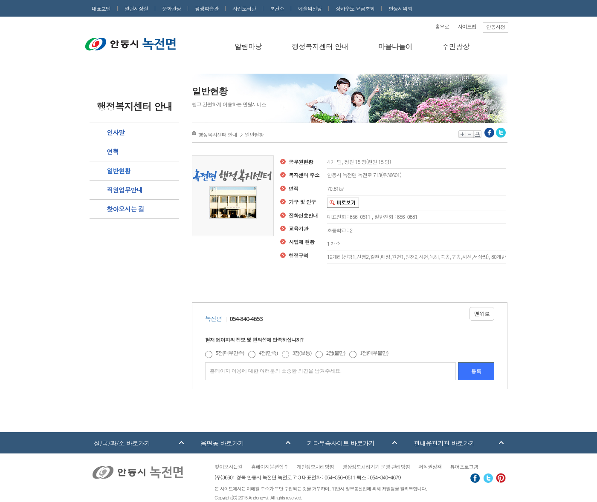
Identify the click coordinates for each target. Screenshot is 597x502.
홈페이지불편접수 (269, 466)
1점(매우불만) (374, 353)
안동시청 (495, 26)
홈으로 (442, 26)
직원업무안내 (124, 189)
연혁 (113, 151)
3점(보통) (302, 353)
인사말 (116, 132)
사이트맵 (467, 26)
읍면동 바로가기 (222, 443)
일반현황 (118, 170)
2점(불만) (335, 353)
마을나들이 (395, 46)
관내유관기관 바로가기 (444, 443)
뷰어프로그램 (464, 466)
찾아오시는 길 (125, 208)
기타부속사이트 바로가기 (340, 443)
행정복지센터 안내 (320, 46)
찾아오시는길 (228, 466)
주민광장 (455, 46)
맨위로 (482, 314)
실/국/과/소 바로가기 (122, 443)
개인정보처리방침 (315, 466)
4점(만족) (268, 353)
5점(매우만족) (230, 353)
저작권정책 (429, 466)
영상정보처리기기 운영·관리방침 (376, 466)
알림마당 (248, 46)
